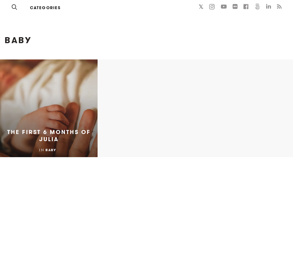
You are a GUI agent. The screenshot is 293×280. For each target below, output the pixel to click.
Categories (45, 8)
